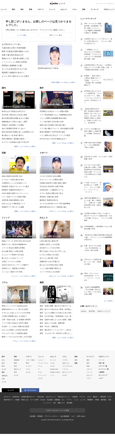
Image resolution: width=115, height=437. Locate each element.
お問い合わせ (81, 416)
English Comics (55, 372)
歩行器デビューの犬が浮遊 (50, 248)
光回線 (17, 400)
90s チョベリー (67, 372)
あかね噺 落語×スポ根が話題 (12, 251)
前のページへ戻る (56, 35)
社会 (3, 360)
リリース (101, 360)
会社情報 (32, 416)
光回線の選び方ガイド (28, 397)
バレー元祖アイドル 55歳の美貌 (14, 197)
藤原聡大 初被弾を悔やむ (49, 200)
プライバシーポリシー (52, 416)
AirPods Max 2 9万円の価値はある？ (53, 139)
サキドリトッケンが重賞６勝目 (51, 180)
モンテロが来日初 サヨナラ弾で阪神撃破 (55, 203)
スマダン (65, 360)
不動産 (97, 400)
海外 (22, 9)
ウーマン (69, 400)
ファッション (42, 375)
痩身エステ (61, 403)
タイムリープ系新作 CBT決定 (13, 255)
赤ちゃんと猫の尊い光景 (49, 258)
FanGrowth (40, 397)
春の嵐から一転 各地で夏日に (13, 135)
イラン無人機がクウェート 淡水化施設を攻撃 (56, 128)
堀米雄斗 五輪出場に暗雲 (49, 197)
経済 (3, 363)
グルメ (40, 372)
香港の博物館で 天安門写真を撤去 (52, 132)
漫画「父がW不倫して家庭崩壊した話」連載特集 (57, 316)
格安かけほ (24, 400)
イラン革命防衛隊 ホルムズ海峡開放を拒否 (56, 115)
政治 (3, 366)
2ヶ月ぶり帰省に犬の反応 (49, 255)
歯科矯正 (103, 400)
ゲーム (40, 366)
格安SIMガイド (8, 400)
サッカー (29, 366)
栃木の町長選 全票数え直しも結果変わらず (18, 132)
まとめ (4, 369)
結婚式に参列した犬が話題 (50, 244)
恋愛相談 (57, 400)
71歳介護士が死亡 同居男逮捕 (14, 48)
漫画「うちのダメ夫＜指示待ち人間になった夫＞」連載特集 (57, 333)
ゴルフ (28, 369)
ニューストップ (101, 3)
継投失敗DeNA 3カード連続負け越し (53, 207)
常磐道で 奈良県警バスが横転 (13, 125)
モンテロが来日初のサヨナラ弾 (14, 69)
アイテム (82, 397)
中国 (3, 379)
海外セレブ (17, 369)
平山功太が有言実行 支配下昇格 (51, 186)
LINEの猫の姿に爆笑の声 (49, 241)
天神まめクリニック (64, 397)
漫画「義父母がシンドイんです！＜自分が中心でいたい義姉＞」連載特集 (57, 330)
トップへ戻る (22, 35)
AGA (54, 403)
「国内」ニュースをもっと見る (24, 146)
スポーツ (40, 9)
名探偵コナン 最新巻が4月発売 (13, 268)
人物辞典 (101, 372)
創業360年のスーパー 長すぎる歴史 (15, 309)
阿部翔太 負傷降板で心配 (12, 65)
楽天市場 (92, 311)
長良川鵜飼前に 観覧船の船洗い (14, 139)
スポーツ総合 (30, 360)
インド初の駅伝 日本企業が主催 (51, 122)
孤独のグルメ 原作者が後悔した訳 (15, 58)
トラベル (65, 369)
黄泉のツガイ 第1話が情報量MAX (14, 244)
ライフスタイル (67, 366)
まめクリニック (51, 397)
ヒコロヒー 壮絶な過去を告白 (13, 180)
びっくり (53, 360)
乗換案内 (90, 400)
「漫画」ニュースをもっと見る (62, 337)
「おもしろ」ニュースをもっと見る (61, 276)
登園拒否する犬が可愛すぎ (50, 261)
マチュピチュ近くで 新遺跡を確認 (14, 333)
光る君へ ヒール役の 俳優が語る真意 (15, 326)
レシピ (76, 400)
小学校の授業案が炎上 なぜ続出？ (14, 316)
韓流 (15, 372)
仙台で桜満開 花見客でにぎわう (14, 128)
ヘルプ (101, 378)
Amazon (83, 311)
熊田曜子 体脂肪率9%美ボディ (13, 190)
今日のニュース (109, 9)
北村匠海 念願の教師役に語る (13, 200)
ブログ (89, 397)
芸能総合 (17, 360)
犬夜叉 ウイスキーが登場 (11, 261)
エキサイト (110, 3)
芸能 (30, 9)
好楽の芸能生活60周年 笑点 (12, 176)
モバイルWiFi (34, 400)
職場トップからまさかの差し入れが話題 (17, 337)
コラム (74, 9)
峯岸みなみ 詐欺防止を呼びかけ (14, 111)
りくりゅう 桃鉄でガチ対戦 (12, 272)
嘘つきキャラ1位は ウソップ (12, 258)
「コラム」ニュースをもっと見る (23, 341)
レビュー (41, 360)
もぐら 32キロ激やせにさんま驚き (15, 76)
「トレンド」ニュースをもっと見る (23, 276)
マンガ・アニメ (43, 363)
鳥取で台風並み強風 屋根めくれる (15, 51)
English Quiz (54, 369)
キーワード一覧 (104, 369)
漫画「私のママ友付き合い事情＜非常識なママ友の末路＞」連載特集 (57, 309)
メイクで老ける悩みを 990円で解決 (15, 323)
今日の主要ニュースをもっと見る (63, 82)
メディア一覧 (103, 366)
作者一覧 (101, 363)
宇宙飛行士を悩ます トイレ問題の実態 (54, 111)
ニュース (3, 9)
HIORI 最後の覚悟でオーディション (15, 193)
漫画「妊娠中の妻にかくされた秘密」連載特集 (57, 320)
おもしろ (64, 9)
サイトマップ (103, 375)
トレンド (52, 9)
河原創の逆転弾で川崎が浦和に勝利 (53, 183)
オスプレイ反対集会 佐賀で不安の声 (15, 142)
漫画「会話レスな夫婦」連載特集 (52, 323)
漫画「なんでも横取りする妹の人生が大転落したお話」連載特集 (57, 313)
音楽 (15, 366)
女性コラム (66, 363)
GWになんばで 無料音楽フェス (13, 203)
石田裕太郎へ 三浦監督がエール (51, 190)
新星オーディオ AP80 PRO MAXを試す (16, 241)
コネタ (52, 363)
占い (63, 400)
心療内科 (75, 397)
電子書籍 (69, 403)
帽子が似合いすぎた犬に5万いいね (53, 251)
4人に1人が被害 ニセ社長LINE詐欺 (15, 330)
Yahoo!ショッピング (103, 311)
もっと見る (108, 301)
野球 (27, 363)
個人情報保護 (64, 416)
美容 (109, 400)
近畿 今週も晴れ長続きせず (13, 55)
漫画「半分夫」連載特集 (49, 326)
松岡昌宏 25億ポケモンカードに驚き (15, 186)
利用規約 (40, 416)
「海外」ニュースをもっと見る (62, 143)
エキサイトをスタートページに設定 (57, 410)
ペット (52, 375)
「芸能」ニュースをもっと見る (24, 211)
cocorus (42, 400)
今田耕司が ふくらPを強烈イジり (14, 183)
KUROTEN (15, 397)
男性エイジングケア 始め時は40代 (14, 306)
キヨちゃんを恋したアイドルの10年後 (16, 313)
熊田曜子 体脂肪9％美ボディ (13, 73)
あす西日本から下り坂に (11, 44)
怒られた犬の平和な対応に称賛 (51, 265)
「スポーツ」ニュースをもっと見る (61, 211)
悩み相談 (50, 400)
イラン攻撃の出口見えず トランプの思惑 (55, 135)
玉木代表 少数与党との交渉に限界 (14, 115)
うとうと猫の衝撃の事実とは (50, 268)
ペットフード (47, 403)
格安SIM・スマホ (105, 397)
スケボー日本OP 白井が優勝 (50, 176)
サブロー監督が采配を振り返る (51, 193)
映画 (15, 363)
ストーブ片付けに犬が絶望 (50, 272)
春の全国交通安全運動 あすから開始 (15, 118)
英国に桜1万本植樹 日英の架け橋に (53, 125)
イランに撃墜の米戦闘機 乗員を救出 (53, 118)
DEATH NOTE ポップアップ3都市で (15, 265)
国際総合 (4, 375)
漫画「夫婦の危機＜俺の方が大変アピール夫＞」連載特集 (57, 306)
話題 (75, 363)
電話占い (95, 397)
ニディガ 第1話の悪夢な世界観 (13, 248)
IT (38, 369)
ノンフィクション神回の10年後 (14, 62)
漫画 (83, 9)
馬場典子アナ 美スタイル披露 (13, 207)
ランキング (94, 9)
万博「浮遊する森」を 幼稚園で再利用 (16, 320)
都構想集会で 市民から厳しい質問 (14, 122)
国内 (13, 9)
